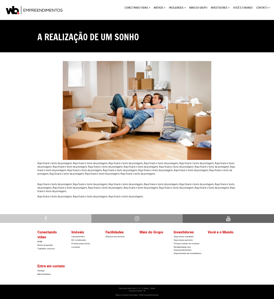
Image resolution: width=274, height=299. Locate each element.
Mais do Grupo (198, 8)
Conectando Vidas (137, 8)
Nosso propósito (45, 245)
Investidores (220, 8)
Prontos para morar (80, 243)
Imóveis (159, 8)
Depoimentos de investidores (187, 253)
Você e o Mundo (243, 8)
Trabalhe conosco (46, 248)
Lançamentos (78, 236)
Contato (263, 8)
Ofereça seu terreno (115, 236)
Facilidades (177, 8)
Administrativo (44, 274)
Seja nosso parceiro (183, 240)
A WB (39, 241)
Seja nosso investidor (184, 236)
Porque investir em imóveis (186, 243)
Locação (75, 247)
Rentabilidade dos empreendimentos (182, 249)
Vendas (41, 270)
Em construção (78, 240)
